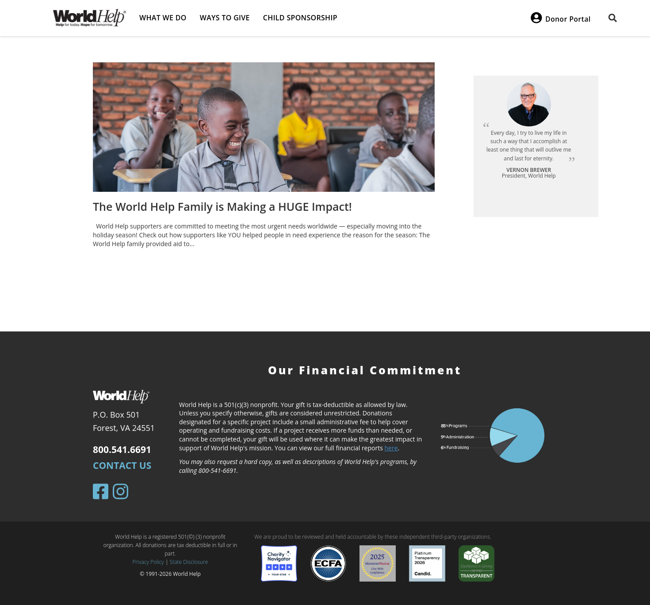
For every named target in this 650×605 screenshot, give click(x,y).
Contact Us (122, 465)
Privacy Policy (148, 562)
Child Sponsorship (300, 18)
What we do (163, 18)
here (391, 448)
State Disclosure (189, 562)
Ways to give (225, 18)
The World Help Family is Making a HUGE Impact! (222, 206)
